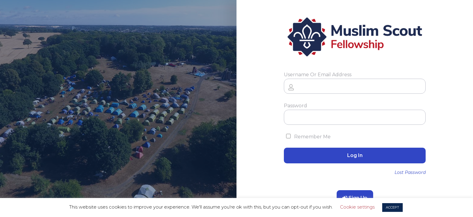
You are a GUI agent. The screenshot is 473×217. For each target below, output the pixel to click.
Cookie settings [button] (357, 207)
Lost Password (410, 172)
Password (295, 105)
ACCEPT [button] (392, 207)
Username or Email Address (317, 74)
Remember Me (307, 137)
